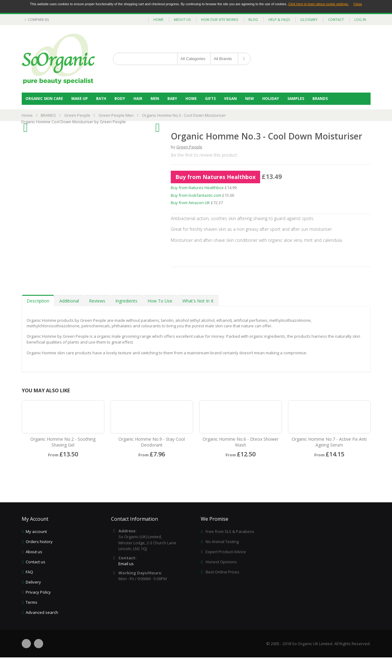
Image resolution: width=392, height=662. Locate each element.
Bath (101, 98)
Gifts (210, 98)
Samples (295, 98)
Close (357, 4)
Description (38, 301)
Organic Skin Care (44, 98)
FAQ (29, 572)
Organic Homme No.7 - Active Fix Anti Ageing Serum (329, 442)
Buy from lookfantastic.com (196, 195)
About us (34, 551)
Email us (126, 563)
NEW (249, 98)
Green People (77, 115)
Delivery (33, 582)
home (158, 19)
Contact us (35, 562)
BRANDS (320, 98)
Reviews (97, 301)
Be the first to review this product (204, 155)
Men (155, 98)
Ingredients (126, 301)
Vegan (230, 98)
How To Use (159, 301)
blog (253, 19)
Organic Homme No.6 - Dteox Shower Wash (240, 442)
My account (36, 531)
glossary (309, 19)
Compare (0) (36, 19)
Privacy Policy (38, 592)
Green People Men (116, 115)
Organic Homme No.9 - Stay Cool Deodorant (151, 442)
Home (191, 98)
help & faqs (279, 19)
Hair (137, 98)
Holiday (270, 98)
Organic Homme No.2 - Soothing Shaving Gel (62, 442)
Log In (360, 19)
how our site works (219, 19)
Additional (69, 301)
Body (119, 98)
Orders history (39, 541)
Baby (172, 98)
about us (182, 19)
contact (336, 19)
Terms (31, 602)
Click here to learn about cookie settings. (318, 4)
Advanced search (42, 612)
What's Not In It (198, 301)
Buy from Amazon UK (190, 202)
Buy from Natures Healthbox (215, 177)
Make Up (79, 98)
